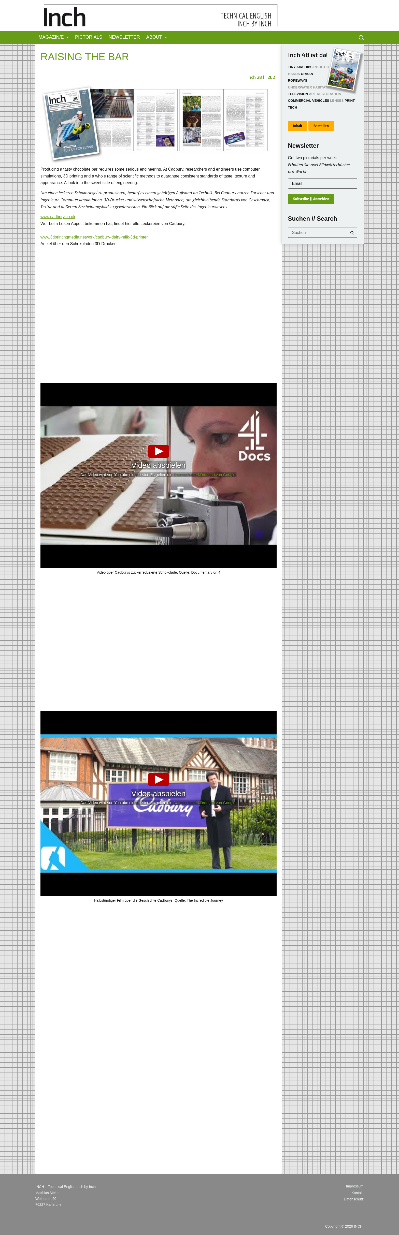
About (157, 37)
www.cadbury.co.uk (57, 217)
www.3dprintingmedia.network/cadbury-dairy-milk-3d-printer (94, 237)
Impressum (355, 1186)
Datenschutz (354, 1199)
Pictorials (88, 37)
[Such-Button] (352, 233)
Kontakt (358, 1193)
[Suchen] (361, 37)
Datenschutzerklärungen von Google (204, 474)
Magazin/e (55, 37)
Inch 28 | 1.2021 (262, 77)
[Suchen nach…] (317, 233)
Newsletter (124, 37)
